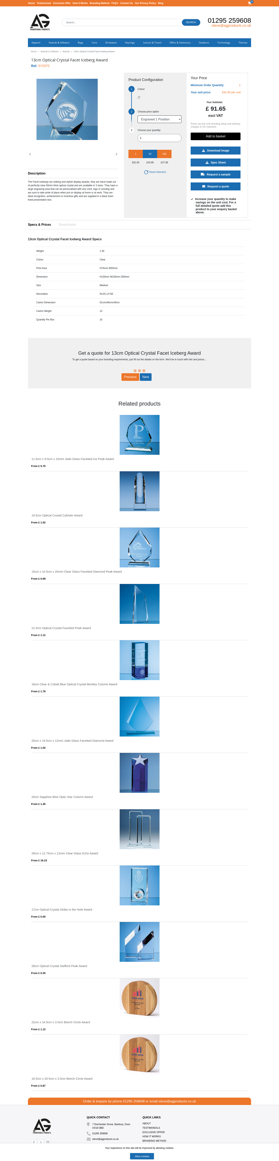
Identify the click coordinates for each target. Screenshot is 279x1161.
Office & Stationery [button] (180, 42)
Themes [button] (243, 42)
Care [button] (94, 42)
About (31, 3)
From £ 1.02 (38, 522)
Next (145, 377)
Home (34, 51)
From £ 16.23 (39, 860)
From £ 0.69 (38, 578)
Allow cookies (142, 1156)
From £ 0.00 (38, 916)
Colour (141, 89)
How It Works (80, 3)
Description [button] (36, 173)
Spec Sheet (215, 162)
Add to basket (215, 136)
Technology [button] (223, 42)
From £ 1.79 (38, 691)
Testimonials (44, 3)
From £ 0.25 (38, 973)
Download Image (215, 150)
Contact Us (126, 3)
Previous (130, 377)
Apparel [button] (36, 42)
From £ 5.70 (38, 466)
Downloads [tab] (67, 224)
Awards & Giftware (49, 51)
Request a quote (215, 186)
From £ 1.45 (38, 804)
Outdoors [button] (204, 42)
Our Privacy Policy (145, 3)
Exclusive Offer (62, 3)
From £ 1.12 (38, 635)
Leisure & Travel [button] (152, 42)
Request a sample (215, 174)
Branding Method (99, 3)
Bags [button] (80, 42)
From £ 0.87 (38, 1085)
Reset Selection (155, 172)
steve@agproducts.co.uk (231, 26)
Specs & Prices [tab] (39, 224)
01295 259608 (229, 20)
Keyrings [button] (130, 42)
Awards (66, 51)
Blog (160, 3)
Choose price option (148, 111)
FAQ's (114, 3)
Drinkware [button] (111, 42)
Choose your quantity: (149, 130)
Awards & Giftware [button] (59, 42)
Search (191, 22)
